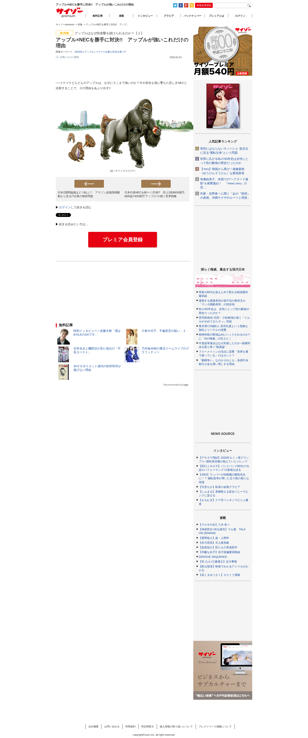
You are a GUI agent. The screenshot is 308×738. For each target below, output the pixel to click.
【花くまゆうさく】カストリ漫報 (219, 574)
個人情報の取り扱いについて (176, 726)
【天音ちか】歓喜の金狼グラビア (219, 486)
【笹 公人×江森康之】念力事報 (218, 561)
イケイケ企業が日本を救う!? (111, 51)
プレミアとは (216, 15)
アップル (89, 51)
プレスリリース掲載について (215, 726)
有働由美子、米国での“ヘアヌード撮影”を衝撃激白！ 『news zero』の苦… (224, 183)
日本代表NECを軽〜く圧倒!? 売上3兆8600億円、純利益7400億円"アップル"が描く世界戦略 (156, 194)
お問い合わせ (112, 726)
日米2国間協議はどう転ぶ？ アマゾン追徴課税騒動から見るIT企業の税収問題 (89, 194)
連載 (121, 15)
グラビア (169, 15)
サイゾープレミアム (70, 12)
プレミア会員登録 (123, 239)
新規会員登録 (204, 5)
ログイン (65, 207)
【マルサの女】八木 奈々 (214, 524)
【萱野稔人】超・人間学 (214, 538)
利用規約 (130, 726)
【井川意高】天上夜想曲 (214, 542)
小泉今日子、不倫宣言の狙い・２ (164, 330)
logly (185, 384)
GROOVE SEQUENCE (213, 556)
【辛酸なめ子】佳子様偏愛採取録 (219, 552)
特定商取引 (147, 726)
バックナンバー (193, 15)
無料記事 (98, 15)
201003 (78, 51)
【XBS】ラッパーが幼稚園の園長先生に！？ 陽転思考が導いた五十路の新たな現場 (224, 478)
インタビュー (145, 15)
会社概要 (93, 726)
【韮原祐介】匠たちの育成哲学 (218, 547)
